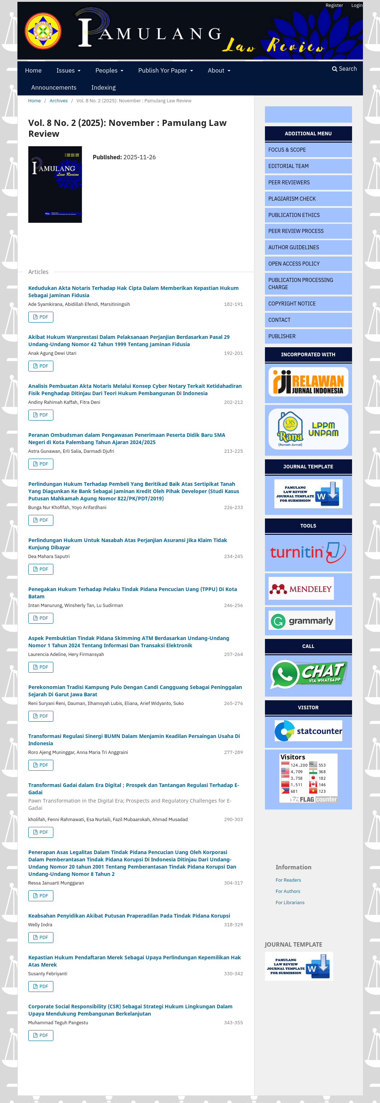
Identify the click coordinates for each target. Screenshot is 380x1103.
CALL (308, 646)
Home (33, 70)
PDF (43, 317)
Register (334, 5)
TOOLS (308, 525)
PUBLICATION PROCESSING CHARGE (301, 284)
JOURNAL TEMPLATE (308, 466)
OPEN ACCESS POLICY (294, 264)
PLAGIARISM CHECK (292, 199)
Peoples (107, 70)
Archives (59, 101)
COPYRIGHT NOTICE (292, 303)
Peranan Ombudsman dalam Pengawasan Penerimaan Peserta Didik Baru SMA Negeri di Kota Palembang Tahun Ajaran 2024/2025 (126, 438)
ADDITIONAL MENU (308, 133)
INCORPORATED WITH (308, 354)
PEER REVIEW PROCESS (296, 231)
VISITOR (308, 707)
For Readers (288, 880)
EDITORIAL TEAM (289, 166)
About (217, 70)
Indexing (103, 87)
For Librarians (290, 902)
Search (344, 68)
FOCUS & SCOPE (287, 150)
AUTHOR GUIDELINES (294, 247)
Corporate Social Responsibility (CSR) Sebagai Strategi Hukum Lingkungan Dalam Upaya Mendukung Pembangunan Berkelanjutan (130, 1010)
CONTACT (280, 320)
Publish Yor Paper (163, 70)
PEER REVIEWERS (289, 182)
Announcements (54, 87)
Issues (67, 70)
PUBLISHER (282, 336)
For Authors (288, 891)
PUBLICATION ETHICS (294, 215)
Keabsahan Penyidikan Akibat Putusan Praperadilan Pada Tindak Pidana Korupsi (129, 915)
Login (357, 5)
